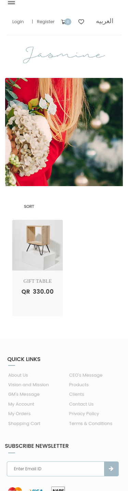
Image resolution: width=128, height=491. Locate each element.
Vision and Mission (28, 384)
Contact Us (81, 404)
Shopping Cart (24, 423)
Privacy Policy (84, 413)
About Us (18, 375)
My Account (21, 404)
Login (18, 21)
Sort (29, 206)
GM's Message (24, 394)
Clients (76, 394)
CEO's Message (86, 375)
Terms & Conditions (91, 423)
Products (79, 384)
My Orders (19, 413)
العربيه (104, 21)
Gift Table (38, 281)
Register (46, 21)
